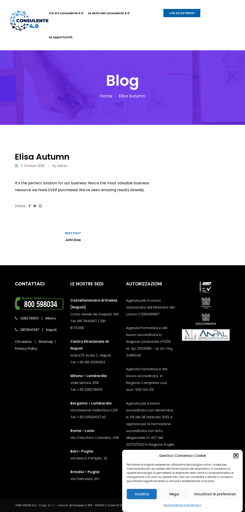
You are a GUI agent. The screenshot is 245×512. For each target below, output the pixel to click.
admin (62, 166)
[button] (236, 460)
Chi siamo (23, 341)
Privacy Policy (26, 348)
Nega (174, 498)
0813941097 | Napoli (38, 329)
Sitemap (46, 341)
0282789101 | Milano (38, 318)
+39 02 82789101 (182, 13)
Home (106, 96)
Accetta (142, 498)
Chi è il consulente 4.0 (66, 13)
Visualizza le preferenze (215, 498)
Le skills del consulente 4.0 (108, 13)
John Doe (73, 240)
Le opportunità (60, 37)
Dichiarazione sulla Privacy (182, 509)
